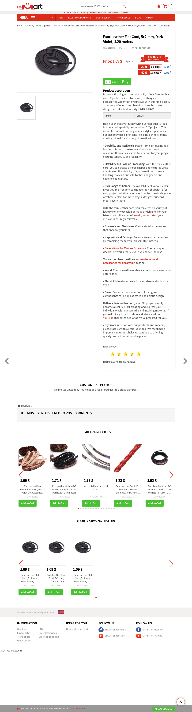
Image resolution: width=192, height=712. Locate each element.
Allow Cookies (163, 709)
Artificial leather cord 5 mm (96, 488)
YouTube (108, 318)
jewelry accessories (145, 215)
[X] (18, 708)
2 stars (119, 354)
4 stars (132, 354)
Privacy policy (23, 633)
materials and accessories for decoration (130, 261)
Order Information (48, 633)
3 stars (126, 354)
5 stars (139, 354)
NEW (60, 17)
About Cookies (24, 641)
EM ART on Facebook (112, 630)
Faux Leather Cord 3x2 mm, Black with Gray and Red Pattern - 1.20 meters (160, 490)
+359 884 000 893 (118, 12)
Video (149, 17)
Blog (138, 17)
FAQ (41, 629)
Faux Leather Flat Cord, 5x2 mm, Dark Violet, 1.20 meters (29, 579)
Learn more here (78, 708)
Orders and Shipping (49, 637)
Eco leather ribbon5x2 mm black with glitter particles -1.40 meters (64, 489)
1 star (112, 354)
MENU (27, 17)
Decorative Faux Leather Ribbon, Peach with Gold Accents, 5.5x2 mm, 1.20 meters (32, 490)
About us (21, 629)
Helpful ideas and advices (78, 629)
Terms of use (23, 637)
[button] (78, 508)
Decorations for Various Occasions (125, 248)
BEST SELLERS (104, 17)
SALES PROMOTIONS (79, 17)
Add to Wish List (141, 48)
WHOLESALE (123, 17)
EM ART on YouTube (111, 636)
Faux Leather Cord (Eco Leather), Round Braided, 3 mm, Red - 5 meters (127, 490)
